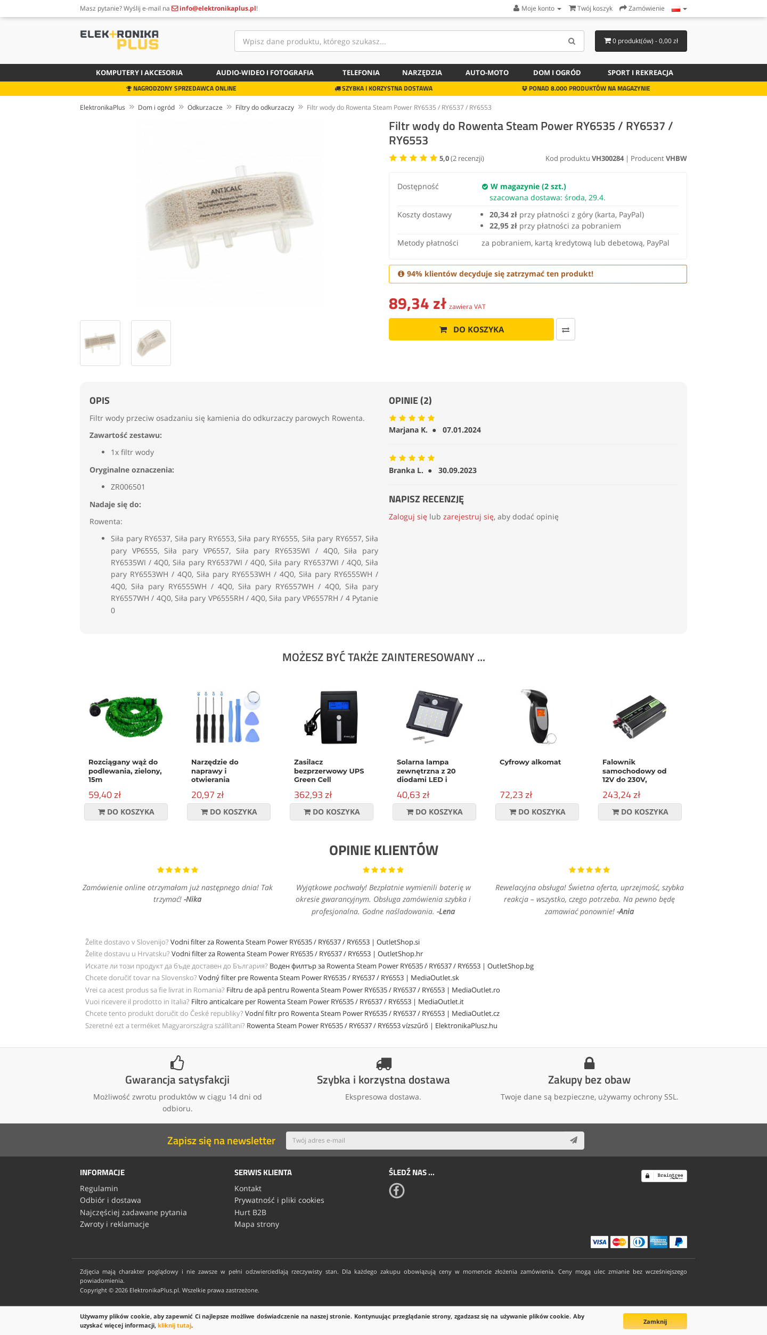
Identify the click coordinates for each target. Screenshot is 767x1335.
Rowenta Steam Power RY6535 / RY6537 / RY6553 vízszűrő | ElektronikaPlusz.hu (372, 1025)
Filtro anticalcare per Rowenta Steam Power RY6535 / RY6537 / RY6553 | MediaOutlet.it (327, 1001)
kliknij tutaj (174, 1325)
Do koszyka (470, 329)
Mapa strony (256, 1224)
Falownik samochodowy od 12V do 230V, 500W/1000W (634, 775)
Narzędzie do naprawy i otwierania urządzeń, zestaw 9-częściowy (227, 780)
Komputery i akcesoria (139, 72)
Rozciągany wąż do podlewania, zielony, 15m (125, 771)
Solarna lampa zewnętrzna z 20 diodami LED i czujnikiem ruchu (428, 775)
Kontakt (248, 1188)
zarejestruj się (468, 516)
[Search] (572, 41)
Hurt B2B (250, 1212)
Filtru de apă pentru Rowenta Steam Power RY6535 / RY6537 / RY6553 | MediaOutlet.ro (363, 990)
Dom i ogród (557, 72)
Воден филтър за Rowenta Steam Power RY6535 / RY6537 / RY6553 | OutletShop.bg (402, 966)
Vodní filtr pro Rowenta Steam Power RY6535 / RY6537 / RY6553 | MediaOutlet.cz (372, 1013)
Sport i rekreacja (640, 72)
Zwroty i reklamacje (114, 1224)
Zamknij (655, 1321)
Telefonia (361, 72)
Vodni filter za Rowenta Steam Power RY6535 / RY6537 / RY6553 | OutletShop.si (295, 942)
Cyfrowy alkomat (530, 762)
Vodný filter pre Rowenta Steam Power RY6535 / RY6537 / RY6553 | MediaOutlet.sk (329, 977)
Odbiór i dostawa (110, 1200)
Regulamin (99, 1188)
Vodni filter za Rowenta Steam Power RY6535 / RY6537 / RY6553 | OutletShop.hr (297, 953)
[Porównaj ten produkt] (564, 329)
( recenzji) (461, 158)
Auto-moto (487, 72)
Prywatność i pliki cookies (279, 1200)
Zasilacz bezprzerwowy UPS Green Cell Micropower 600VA (329, 775)
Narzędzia (422, 72)
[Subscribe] (573, 1141)
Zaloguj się (408, 516)
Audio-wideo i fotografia (265, 72)
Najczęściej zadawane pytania (133, 1212)
